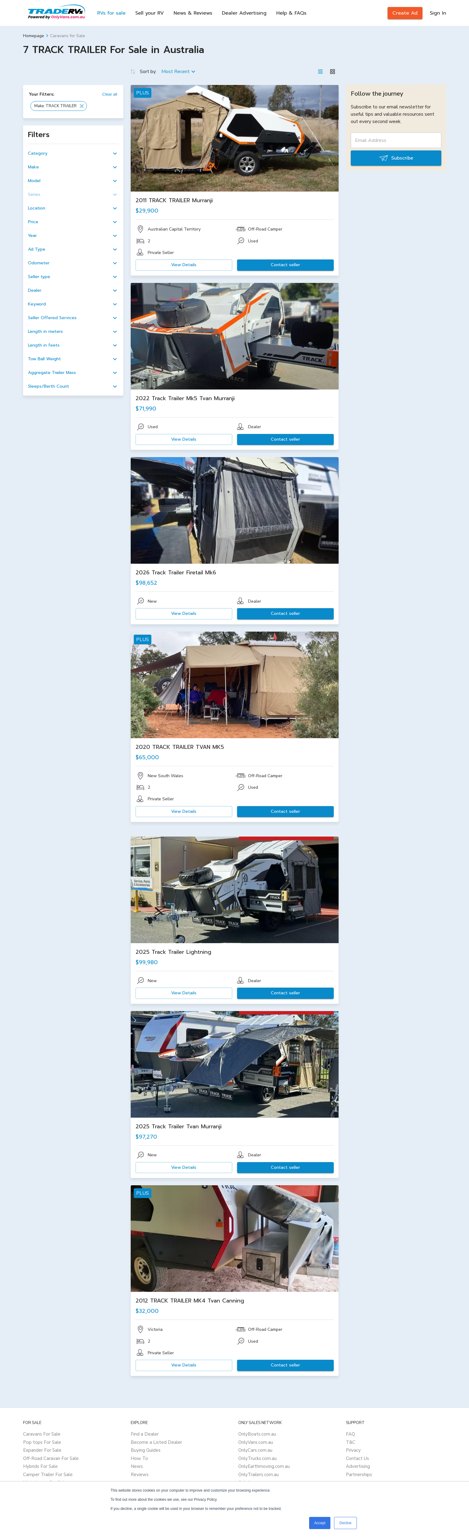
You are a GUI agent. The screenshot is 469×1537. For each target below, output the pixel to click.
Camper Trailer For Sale (48, 1475)
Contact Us (357, 1458)
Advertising (358, 1466)
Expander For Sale (42, 1450)
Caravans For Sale (41, 1434)
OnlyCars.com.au (255, 1450)
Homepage (33, 36)
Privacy (353, 1450)
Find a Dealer (145, 1434)
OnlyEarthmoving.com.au (264, 1466)
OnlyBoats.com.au (257, 1434)
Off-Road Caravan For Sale (51, 1458)
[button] (58, 106)
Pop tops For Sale (42, 1442)
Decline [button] (345, 1523)
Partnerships (359, 1475)
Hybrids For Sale (40, 1466)
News (137, 1466)
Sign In (438, 13)
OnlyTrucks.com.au (257, 1458)
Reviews (140, 1475)
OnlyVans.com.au (255, 1442)
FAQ (350, 1434)
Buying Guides (145, 1450)
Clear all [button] (109, 94)
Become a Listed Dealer (156, 1442)
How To (139, 1458)
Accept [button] (320, 1523)
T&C (350, 1442)
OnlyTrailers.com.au (258, 1475)
